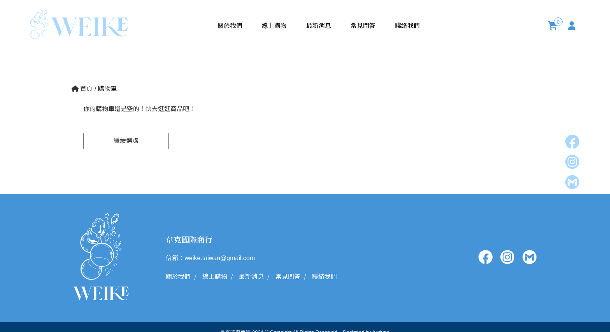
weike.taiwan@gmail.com (219, 258)
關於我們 (229, 25)
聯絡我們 (407, 25)
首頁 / (85, 88)
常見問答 (363, 25)
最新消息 (318, 25)
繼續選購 (126, 140)
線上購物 (274, 25)
